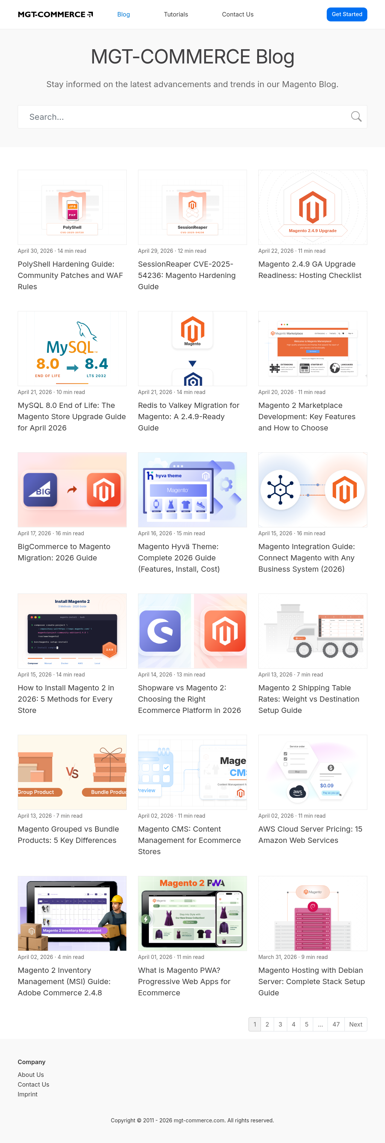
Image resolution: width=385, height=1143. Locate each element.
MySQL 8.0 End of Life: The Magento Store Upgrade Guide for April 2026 (72, 416)
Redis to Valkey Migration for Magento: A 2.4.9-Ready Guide (188, 416)
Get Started (347, 14)
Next (355, 1024)
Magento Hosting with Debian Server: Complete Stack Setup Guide (311, 981)
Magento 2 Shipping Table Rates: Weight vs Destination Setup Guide (308, 699)
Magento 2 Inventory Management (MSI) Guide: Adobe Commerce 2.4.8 (64, 981)
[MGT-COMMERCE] (55, 14)
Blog (123, 14)
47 (336, 1024)
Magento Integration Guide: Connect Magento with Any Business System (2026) (306, 558)
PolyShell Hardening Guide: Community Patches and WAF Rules (70, 275)
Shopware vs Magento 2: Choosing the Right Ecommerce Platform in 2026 (189, 699)
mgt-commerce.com (199, 1120)
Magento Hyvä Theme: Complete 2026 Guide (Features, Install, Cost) (179, 558)
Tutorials (176, 14)
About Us (31, 1074)
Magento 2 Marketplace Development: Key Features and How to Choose (307, 416)
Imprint (28, 1094)
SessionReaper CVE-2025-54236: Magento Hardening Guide (187, 275)
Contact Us (237, 14)
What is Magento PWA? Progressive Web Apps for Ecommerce (184, 981)
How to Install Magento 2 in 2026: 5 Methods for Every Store (66, 699)
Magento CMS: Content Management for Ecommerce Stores (189, 840)
